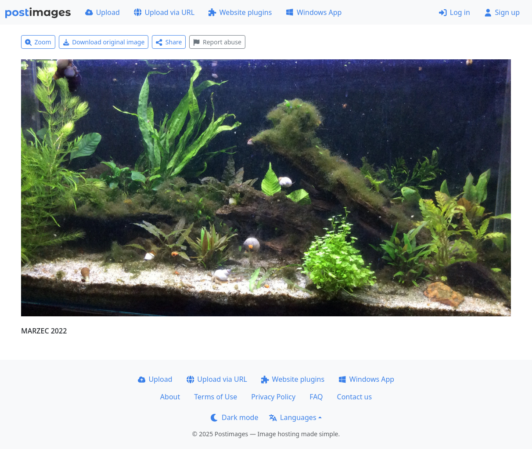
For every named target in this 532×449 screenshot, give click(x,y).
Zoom (38, 42)
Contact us (354, 397)
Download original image (104, 42)
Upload (102, 12)
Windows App (313, 12)
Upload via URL (164, 12)
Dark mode (234, 417)
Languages (292, 417)
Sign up (502, 12)
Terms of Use (215, 397)
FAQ (316, 397)
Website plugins (240, 12)
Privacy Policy (273, 397)
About (170, 397)
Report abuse (217, 42)
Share (169, 42)
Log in (454, 12)
